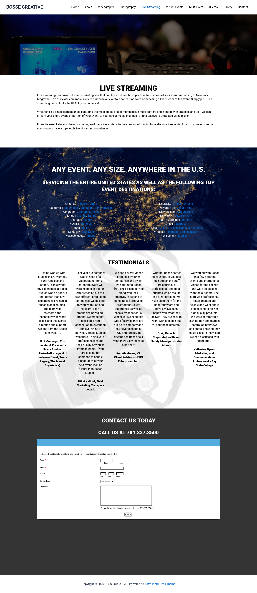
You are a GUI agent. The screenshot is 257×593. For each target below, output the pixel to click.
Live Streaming (150, 7)
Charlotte (186, 220)
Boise (85, 228)
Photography (128, 7)
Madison (183, 235)
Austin (163, 228)
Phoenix (82, 203)
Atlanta (87, 220)
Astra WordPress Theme (160, 584)
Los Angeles (71, 208)
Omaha (188, 203)
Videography (106, 7)
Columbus (179, 223)
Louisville (88, 231)
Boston (91, 235)
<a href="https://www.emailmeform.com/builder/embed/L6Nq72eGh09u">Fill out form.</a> (128, 501)
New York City (183, 215)
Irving (182, 228)
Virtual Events (174, 7)
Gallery (227, 7)
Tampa (92, 215)
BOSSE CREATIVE (24, 7)
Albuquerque (185, 211)
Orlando (81, 215)
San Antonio (195, 228)
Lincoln (178, 203)
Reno (189, 208)
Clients (213, 7)
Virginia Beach (189, 231)
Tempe (92, 203)
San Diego (86, 208)
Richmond (172, 231)
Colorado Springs (88, 211)
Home (75, 7)
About (88, 7)
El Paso (173, 228)
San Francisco (104, 208)
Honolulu (86, 223)
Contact (243, 7)
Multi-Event (196, 7)
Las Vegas (178, 208)
